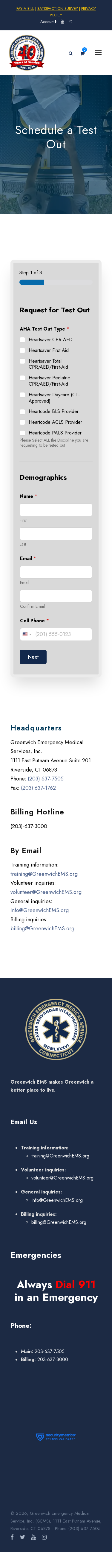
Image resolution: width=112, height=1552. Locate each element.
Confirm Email (32, 606)
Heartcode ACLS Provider (55, 422)
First (23, 520)
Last (23, 544)
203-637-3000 (52, 1359)
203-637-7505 (49, 1351)
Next (33, 657)
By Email (26, 850)
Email (24, 582)
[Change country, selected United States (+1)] (26, 634)
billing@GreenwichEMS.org (42, 928)
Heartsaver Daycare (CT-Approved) (54, 398)
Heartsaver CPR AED (51, 340)
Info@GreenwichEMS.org (39, 910)
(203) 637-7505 (46, 779)
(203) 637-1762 (38, 788)
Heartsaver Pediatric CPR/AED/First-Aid (49, 381)
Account (47, 21)
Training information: (34, 865)
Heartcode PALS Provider (55, 433)
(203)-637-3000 (28, 826)
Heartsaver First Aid (49, 351)
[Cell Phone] (56, 634)
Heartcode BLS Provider (54, 412)
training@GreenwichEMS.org (44, 874)
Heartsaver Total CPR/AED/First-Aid (48, 364)
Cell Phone (34, 621)
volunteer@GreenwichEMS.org (46, 892)
